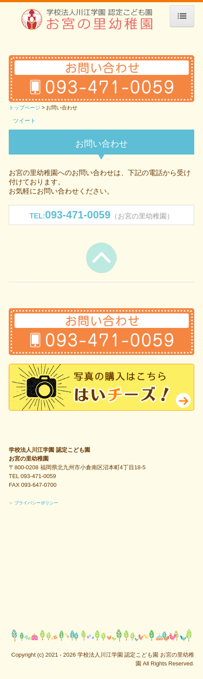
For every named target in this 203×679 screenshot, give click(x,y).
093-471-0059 (77, 215)
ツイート (24, 120)
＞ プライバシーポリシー (33, 502)
